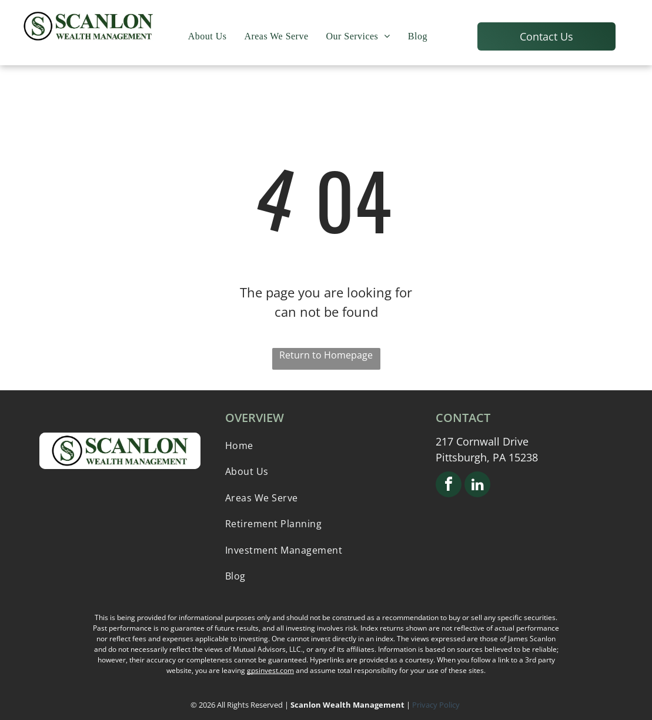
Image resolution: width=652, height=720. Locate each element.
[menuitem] (207, 36)
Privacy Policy (437, 704)
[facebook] (449, 485)
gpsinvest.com (270, 670)
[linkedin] (477, 485)
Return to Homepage (326, 355)
